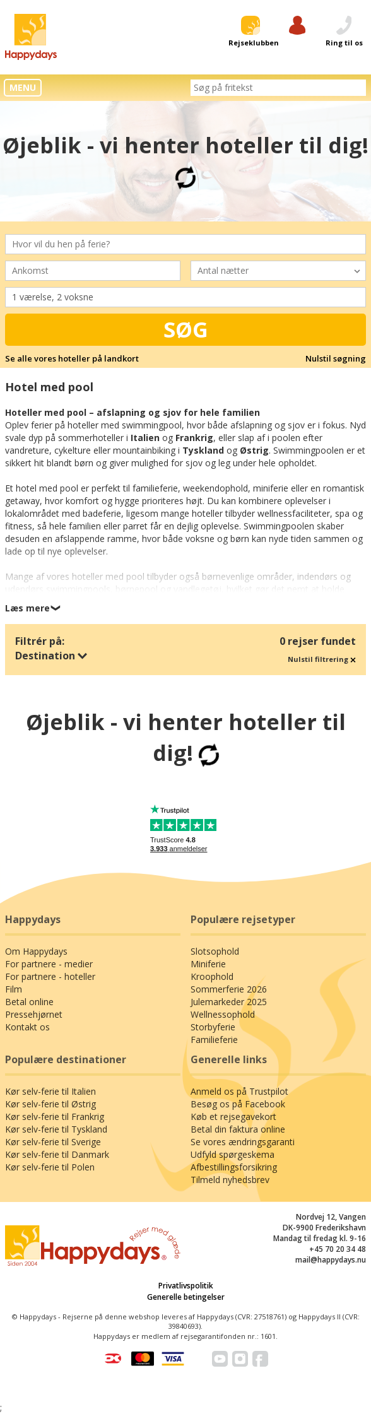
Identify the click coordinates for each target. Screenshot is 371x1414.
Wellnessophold (223, 1014)
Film (13, 989)
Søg (185, 329)
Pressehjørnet (33, 1014)
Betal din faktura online (238, 1129)
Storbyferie (213, 1027)
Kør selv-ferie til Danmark (57, 1154)
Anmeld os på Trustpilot (239, 1091)
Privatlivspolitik (185, 1285)
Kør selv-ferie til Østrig (50, 1104)
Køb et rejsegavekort (233, 1116)
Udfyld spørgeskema (232, 1154)
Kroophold (212, 976)
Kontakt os (27, 1027)
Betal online (29, 1002)
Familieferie (214, 1040)
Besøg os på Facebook (238, 1104)
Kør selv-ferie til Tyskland (56, 1129)
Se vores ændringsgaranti (243, 1142)
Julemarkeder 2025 (229, 1002)
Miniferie (208, 964)
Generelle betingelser (186, 1297)
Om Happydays (36, 951)
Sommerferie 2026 (229, 989)
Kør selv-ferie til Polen (50, 1167)
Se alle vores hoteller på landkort (72, 358)
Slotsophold (215, 951)
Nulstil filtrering (322, 659)
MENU (22, 87)
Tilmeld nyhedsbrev (230, 1180)
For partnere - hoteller (50, 976)
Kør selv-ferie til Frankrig (54, 1116)
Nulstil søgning (335, 358)
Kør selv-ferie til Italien (50, 1091)
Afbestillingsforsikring (234, 1167)
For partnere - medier (49, 964)
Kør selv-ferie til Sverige (53, 1142)
